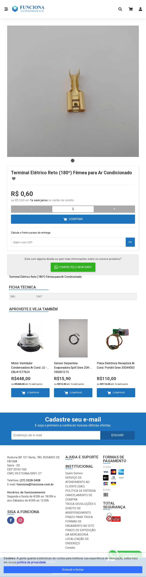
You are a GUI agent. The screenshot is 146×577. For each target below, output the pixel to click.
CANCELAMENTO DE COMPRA (78, 497)
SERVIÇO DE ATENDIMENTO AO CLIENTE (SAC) (77, 482)
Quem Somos (74, 473)
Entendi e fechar (73, 569)
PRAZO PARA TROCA (79, 517)
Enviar (117, 435)
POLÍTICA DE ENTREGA (80, 491)
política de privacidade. (31, 562)
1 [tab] (72, 160)
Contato (70, 547)
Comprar (76, 219)
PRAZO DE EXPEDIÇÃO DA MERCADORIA (80, 532)
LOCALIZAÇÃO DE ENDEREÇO (77, 541)
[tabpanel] (73, 91)
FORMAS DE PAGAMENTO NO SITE (79, 524)
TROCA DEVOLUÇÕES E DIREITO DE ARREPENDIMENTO (80, 508)
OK (130, 242)
